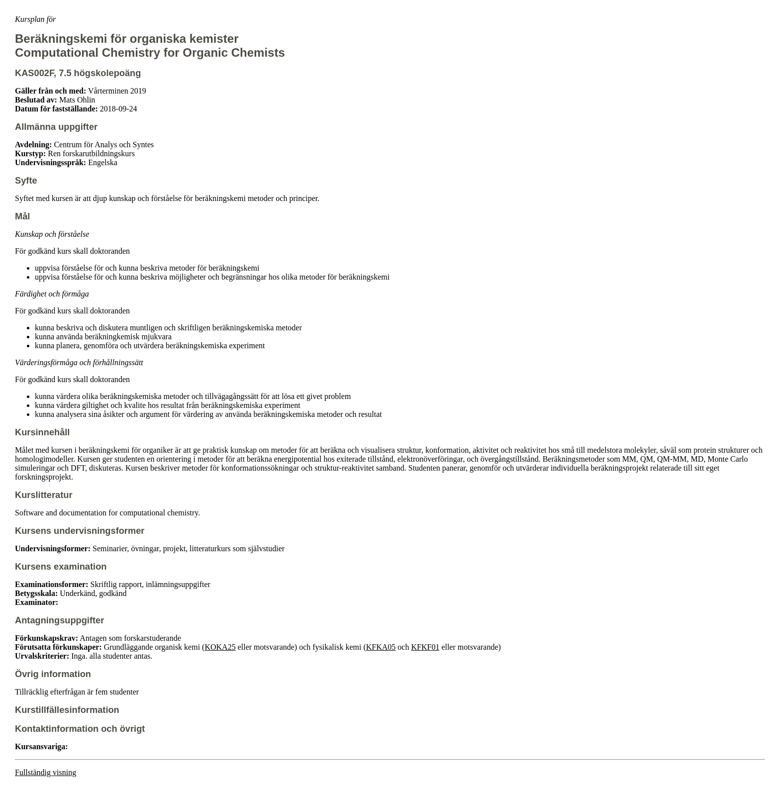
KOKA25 (219, 647)
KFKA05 (381, 647)
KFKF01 (425, 647)
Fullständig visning (45, 772)
